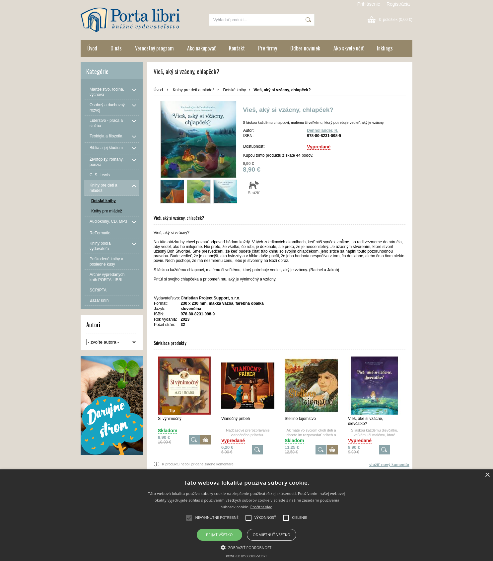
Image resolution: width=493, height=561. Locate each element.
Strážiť (253, 187)
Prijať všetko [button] (219, 534)
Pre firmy (267, 48)
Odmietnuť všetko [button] (271, 534)
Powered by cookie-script (246, 556)
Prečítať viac (261, 506)
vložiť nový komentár (389, 464)
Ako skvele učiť (348, 48)
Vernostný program (154, 48)
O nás (116, 48)
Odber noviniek (305, 48)
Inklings (385, 48)
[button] (247, 547)
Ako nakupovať (201, 48)
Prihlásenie (368, 4)
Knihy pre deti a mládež (193, 90)
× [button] (487, 475)
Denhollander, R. (322, 130)
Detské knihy (234, 90)
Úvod (92, 48)
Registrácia (398, 4)
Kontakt (237, 48)
